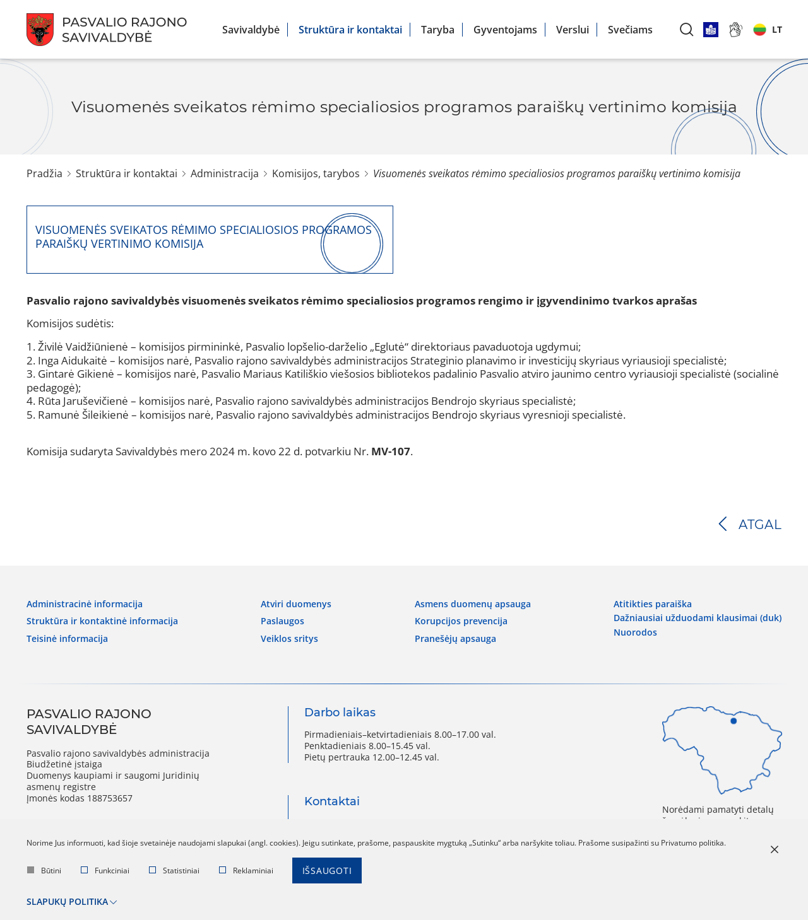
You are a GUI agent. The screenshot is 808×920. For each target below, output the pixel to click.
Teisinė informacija (67, 638)
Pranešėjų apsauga (455, 638)
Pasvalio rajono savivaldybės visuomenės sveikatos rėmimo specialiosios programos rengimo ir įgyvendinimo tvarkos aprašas (362, 300)
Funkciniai (105, 870)
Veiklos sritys (289, 638)
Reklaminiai (246, 870)
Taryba (437, 30)
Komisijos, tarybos (316, 173)
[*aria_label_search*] (687, 29)
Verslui (572, 30)
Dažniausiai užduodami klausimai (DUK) (697, 618)
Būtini (44, 870)
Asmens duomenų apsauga (473, 604)
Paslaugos (282, 621)
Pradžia (44, 173)
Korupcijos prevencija (461, 621)
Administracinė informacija (85, 604)
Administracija (225, 173)
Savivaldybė (251, 30)
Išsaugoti (327, 870)
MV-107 (390, 451)
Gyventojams (505, 30)
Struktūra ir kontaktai (350, 30)
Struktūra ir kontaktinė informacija (102, 621)
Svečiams (630, 30)
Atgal (760, 524)
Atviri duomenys (296, 604)
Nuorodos (635, 632)
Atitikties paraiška (653, 604)
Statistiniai (174, 870)
